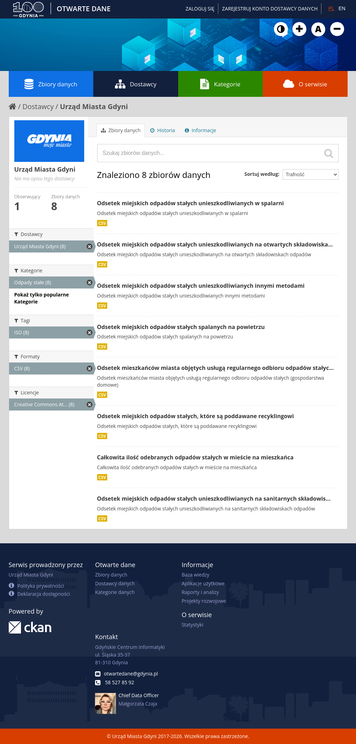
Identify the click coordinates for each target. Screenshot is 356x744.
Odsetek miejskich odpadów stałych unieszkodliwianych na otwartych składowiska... (215, 244)
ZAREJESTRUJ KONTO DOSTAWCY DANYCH (270, 8)
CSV (102, 223)
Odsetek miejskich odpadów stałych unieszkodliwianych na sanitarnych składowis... (214, 498)
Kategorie (220, 84)
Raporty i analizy (200, 592)
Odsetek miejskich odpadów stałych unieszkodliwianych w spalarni (190, 203)
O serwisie (305, 84)
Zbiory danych (50, 84)
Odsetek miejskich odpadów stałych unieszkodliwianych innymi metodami (201, 285)
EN (342, 8)
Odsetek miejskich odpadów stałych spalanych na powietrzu (181, 327)
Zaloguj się (200, 8)
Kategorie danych (115, 592)
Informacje (200, 130)
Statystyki (192, 624)
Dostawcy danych (115, 583)
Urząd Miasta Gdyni (94, 106)
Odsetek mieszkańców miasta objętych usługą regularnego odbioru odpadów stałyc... (215, 368)
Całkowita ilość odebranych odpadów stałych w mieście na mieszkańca (195, 457)
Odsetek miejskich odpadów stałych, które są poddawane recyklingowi (195, 416)
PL (331, 8)
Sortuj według (261, 174)
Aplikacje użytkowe (203, 583)
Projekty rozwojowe (204, 601)
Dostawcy (136, 84)
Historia (162, 130)
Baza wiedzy (195, 574)
